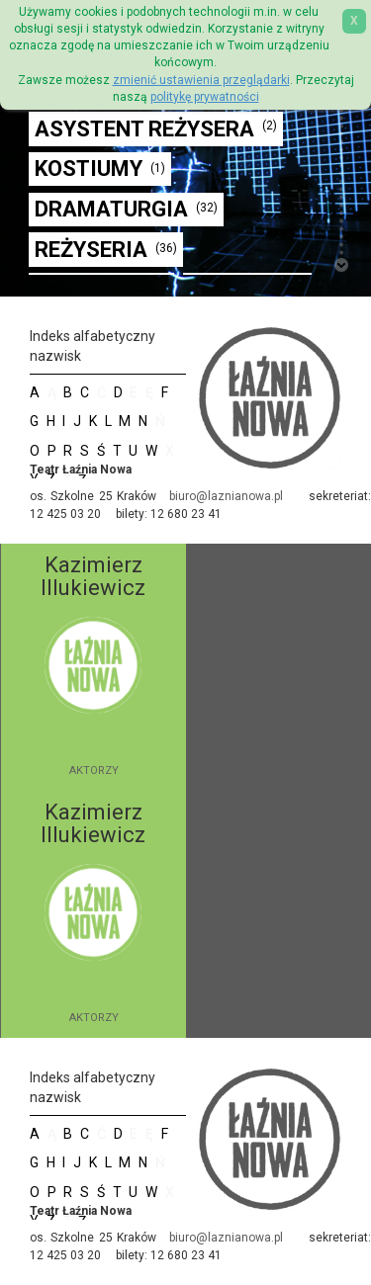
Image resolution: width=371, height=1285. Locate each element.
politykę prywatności (204, 97)
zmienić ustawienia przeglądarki (201, 80)
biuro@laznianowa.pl (226, 496)
